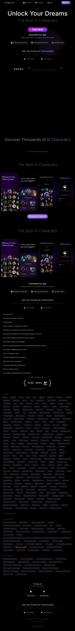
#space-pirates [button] (8, 495)
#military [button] (39, 431)
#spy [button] (32, 431)
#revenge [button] (54, 431)
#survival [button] (19, 492)
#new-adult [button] (58, 437)
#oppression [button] (63, 486)
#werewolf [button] (6, 465)
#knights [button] (54, 452)
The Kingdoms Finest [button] (30, 541)
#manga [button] (59, 409)
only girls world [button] (20, 550)
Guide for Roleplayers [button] (27, 559)
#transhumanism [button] (19, 499)
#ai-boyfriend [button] (51, 400)
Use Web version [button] (58, 42)
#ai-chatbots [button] (7, 403)
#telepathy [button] (31, 499)
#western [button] (43, 443)
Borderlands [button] (50, 528)
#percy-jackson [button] (20, 415)
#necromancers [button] (42, 468)
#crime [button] (37, 422)
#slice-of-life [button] (7, 419)
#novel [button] (21, 397)
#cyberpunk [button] (50, 409)
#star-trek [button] (40, 415)
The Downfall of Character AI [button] (33, 565)
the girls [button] (58, 525)
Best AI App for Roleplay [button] (39, 562)
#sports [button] (51, 422)
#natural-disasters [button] (31, 492)
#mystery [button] (60, 403)
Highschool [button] (19, 544)
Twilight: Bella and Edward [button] (54, 547)
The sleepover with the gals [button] (64, 544)
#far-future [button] (26, 480)
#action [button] (44, 403)
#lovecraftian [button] (21, 462)
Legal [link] (34, 621)
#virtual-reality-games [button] (50, 477)
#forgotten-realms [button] (51, 502)
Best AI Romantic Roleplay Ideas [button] (12, 565)
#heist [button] (44, 422)
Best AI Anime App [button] (61, 559)
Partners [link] (40, 619)
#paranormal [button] (19, 428)
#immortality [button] (40, 499)
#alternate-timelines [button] (38, 480)
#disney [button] (49, 415)
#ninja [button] (34, 455)
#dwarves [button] (51, 465)
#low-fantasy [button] (7, 425)
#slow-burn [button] (7, 434)
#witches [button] (37, 406)
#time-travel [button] (31, 419)
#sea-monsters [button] (39, 483)
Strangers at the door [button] (38, 531)
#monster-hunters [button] (9, 492)
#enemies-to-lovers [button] (34, 434)
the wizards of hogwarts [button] (36, 547)
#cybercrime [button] (54, 505)
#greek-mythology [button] (36, 459)
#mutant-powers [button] (8, 477)
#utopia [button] (70, 495)
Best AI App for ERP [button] (24, 562)
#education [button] (7, 400)
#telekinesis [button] (24, 431)
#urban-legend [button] (8, 508)
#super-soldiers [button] (35, 474)
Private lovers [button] (46, 550)
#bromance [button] (7, 437)
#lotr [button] (15, 403)
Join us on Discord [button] (46, 59)
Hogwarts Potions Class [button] (38, 522)
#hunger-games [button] (8, 415)
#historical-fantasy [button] (37, 502)
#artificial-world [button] (59, 474)
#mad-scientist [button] (47, 474)
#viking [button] (62, 452)
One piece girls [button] (27, 525)
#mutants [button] (14, 431)
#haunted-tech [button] (8, 480)
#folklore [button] (65, 425)
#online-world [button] (40, 449)
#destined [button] (24, 486)
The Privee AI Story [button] (21, 574)
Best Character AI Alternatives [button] (12, 568)
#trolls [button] (67, 465)
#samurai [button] (6, 455)
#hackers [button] (33, 508)
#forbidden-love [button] (65, 431)
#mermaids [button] (45, 452)
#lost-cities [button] (66, 480)
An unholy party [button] (8, 550)
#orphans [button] (24, 474)
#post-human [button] (7, 499)
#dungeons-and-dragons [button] (11, 505)
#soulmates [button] (60, 434)
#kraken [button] (49, 483)
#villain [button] (6, 443)
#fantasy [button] (13, 397)
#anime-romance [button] (59, 415)
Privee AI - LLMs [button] (8, 574)
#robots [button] (36, 428)
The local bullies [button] (43, 541)
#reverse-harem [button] (40, 471)
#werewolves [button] (27, 425)
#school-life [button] (68, 437)
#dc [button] (24, 412)
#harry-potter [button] (32, 412)
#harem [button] (50, 471)
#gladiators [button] (53, 455)
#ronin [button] (14, 455)
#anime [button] (5, 397)
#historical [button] (16, 400)
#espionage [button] (19, 489)
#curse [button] (16, 486)
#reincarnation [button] (56, 440)
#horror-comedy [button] (54, 489)
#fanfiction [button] (17, 406)
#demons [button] (46, 425)
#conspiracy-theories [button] (21, 508)
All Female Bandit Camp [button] (10, 528)
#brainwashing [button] (42, 489)
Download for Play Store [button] (39, 42)
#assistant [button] (50, 397)
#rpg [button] (34, 397)
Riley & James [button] (24, 528)
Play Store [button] (39, 2)
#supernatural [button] (27, 406)
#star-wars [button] (31, 415)
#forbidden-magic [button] (60, 483)
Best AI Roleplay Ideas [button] (55, 562)
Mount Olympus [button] (8, 544)
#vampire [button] (29, 403)
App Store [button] (27, 2)
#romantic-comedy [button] (16, 422)
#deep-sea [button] (28, 483)
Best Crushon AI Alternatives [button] (50, 568)
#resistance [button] (43, 486)
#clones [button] (6, 431)
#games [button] (42, 397)
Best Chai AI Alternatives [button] (45, 571)
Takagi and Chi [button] (8, 547)
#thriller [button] (69, 403)
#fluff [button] (5, 474)
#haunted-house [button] (62, 462)
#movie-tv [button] (59, 397)
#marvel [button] (17, 412)
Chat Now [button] (66, 2)
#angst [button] (69, 471)
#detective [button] (28, 422)
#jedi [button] (21, 455)
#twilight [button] (69, 412)
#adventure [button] (7, 406)
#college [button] (6, 440)
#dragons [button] (46, 406)
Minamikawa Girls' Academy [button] (11, 525)
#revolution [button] (53, 486)
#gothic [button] (6, 422)
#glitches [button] (61, 477)
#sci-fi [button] (37, 403)
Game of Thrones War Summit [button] (12, 541)
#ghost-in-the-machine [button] (33, 477)
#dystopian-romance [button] (58, 495)
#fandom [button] (16, 437)
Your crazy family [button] (8, 534)
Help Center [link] (45, 619)
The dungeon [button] (49, 544)
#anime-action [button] (17, 449)
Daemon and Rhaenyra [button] (9, 522)
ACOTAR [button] (19, 534)
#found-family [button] (14, 474)
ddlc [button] (51, 525)
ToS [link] (41, 621)
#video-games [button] (28, 449)
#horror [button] (25, 400)
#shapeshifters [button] (17, 465)
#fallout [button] (45, 505)
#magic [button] (54, 406)
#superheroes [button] (7, 412)
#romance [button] (69, 397)
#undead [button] (32, 468)
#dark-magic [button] (7, 486)
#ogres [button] (60, 465)
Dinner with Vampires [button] (38, 528)
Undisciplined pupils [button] (40, 525)
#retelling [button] (21, 443)
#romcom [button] (61, 446)
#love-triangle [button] (60, 471)
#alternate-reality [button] (27, 471)
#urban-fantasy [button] (64, 406)
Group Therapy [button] (24, 522)
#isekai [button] (61, 449)
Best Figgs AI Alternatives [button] (63, 571)
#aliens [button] (29, 428)
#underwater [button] (18, 483)
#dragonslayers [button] (22, 468)
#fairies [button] (12, 468)
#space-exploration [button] (22, 452)
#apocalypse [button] (34, 452)
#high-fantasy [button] (61, 422)
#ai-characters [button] (63, 400)
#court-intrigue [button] (23, 440)
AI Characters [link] (58, 139)
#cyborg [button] (17, 495)
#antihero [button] (66, 440)
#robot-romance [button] (23, 502)
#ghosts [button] (51, 462)
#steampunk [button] (39, 409)
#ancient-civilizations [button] (53, 480)
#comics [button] (68, 409)
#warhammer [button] (25, 505)
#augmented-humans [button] (30, 495)
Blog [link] (32, 619)
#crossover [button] (25, 437)
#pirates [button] (52, 443)
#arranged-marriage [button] (19, 434)
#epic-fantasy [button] (15, 446)
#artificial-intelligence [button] (59, 428)
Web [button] (50, 2)
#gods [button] (61, 455)
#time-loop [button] (16, 471)
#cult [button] (52, 468)
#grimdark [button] (26, 446)
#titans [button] (25, 459)
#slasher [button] (43, 462)
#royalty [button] (6, 446)
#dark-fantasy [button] (66, 419)
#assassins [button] (43, 455)
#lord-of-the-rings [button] (59, 412)
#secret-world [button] (7, 483)
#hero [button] (13, 443)
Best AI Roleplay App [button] (9, 562)
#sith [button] (27, 455)
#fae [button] (5, 468)
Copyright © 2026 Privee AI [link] (37, 626)
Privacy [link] (38, 621)
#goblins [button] (35, 465)
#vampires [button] (17, 425)
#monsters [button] (17, 459)
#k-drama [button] (6, 449)
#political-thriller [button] (8, 489)
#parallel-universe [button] (43, 419)
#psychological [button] (8, 428)
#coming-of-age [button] (46, 437)
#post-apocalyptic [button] (28, 409)
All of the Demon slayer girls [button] (34, 544)
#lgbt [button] (28, 397)
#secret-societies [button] (61, 468)
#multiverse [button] (35, 437)
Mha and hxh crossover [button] (22, 531)
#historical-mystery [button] (55, 508)
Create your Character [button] (37, 216)
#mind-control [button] (30, 489)
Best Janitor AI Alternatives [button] (11, 571)
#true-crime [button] (43, 508)
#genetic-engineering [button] (54, 499)
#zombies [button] (37, 425)
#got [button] (21, 403)
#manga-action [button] (51, 446)
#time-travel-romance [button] (10, 502)
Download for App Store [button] (19, 42)
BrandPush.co (40, 389)
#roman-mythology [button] (49, 459)
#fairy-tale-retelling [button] (32, 443)
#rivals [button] (14, 440)
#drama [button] (52, 403)
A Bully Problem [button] (65, 531)
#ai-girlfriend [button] (40, 400)
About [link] (28, 619)
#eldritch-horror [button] (32, 462)
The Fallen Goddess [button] (57, 541)
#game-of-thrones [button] (45, 412)
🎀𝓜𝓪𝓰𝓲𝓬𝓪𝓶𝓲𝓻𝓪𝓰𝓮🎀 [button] (21, 547)
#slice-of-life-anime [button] (37, 446)
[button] (31, 593)
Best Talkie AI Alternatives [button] (29, 571)
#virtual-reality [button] (52, 449)
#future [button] (17, 480)
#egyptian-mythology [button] (65, 459)
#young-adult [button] (55, 419)
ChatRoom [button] (51, 522)
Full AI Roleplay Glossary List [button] (44, 559)
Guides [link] (35, 619)
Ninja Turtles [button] (61, 528)
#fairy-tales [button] (56, 425)
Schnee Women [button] (58, 550)
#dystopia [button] (16, 409)
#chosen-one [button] (45, 440)
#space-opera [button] (46, 428)
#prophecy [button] (34, 440)
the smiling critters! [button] (34, 550)
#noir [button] (46, 431)
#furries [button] (27, 465)
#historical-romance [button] (63, 443)
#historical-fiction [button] (19, 419)
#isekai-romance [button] (8, 452)
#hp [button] (32, 400)
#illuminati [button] (6, 471)
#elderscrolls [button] (36, 505)
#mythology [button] (7, 409)
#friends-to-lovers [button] (48, 434)
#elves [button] (43, 465)
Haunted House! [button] (8, 531)
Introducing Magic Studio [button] (10, 559)
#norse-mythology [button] (9, 462)
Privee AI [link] (9, 2)
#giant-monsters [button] (51, 492)
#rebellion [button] (34, 486)
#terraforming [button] (63, 492)
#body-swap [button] (19, 477)
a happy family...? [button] (53, 531)
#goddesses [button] (7, 459)
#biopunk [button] (64, 505)
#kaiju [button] (41, 492)
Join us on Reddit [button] (29, 59)
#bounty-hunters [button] (44, 495)
